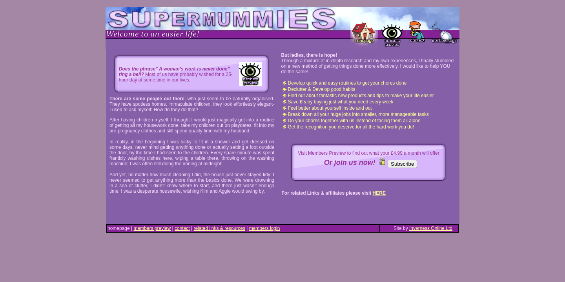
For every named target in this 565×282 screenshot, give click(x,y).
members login (264, 228)
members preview (152, 228)
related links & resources (219, 228)
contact (182, 228)
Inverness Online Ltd (430, 228)
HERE (379, 193)
